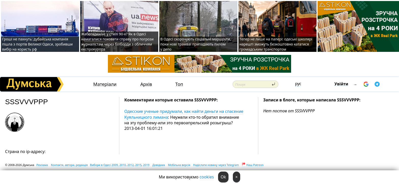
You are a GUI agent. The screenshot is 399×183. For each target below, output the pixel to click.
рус (298, 83)
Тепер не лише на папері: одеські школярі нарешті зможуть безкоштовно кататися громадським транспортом (275, 44)
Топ (179, 84)
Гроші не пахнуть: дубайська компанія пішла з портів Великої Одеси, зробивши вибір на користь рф (37, 44)
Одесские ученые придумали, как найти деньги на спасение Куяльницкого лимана (184, 114)
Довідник (158, 165)
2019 (146, 165)
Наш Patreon (255, 165)
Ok (223, 177)
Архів (146, 84)
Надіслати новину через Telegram (216, 165)
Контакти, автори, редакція (69, 165)
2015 (138, 165)
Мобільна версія (179, 165)
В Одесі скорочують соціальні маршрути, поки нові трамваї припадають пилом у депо (195, 44)
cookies (207, 177)
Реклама (42, 165)
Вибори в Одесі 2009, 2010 (108, 165)
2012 (130, 165)
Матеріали (105, 84)
